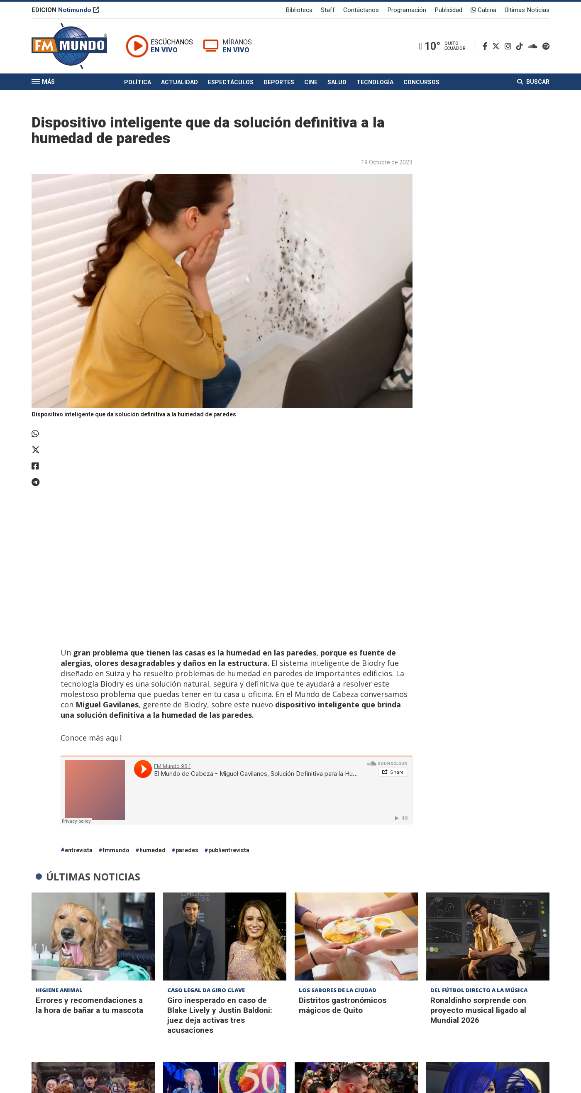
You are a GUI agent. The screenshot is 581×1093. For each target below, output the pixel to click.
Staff (328, 10)
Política (137, 82)
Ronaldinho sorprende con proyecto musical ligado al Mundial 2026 (478, 1010)
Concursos (421, 82)
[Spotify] (545, 46)
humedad (152, 850)
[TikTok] (521, 46)
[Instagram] (510, 46)
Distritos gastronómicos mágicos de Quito (342, 1005)
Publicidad (448, 10)
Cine (310, 82)
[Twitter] (497, 46)
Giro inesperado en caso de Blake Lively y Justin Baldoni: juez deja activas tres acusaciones (219, 1015)
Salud (337, 82)
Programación (406, 10)
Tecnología (374, 82)
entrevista (79, 850)
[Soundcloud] (534, 46)
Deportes (279, 82)
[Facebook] (487, 46)
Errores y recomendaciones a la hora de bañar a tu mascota (89, 1005)
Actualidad (179, 82)
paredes (187, 850)
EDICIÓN (65, 10)
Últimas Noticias (527, 10)
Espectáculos (231, 82)
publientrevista (228, 850)
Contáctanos (361, 10)
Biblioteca (299, 10)
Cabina (483, 10)
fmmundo (116, 850)
